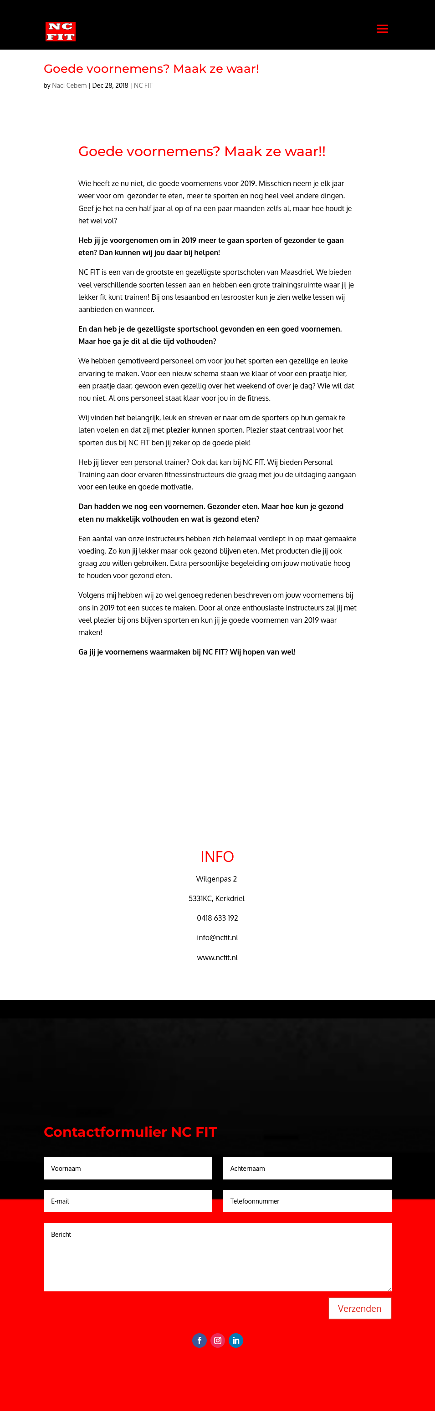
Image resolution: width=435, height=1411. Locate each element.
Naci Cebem (69, 85)
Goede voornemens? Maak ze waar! (151, 68)
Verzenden (359, 1308)
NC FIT (143, 85)
